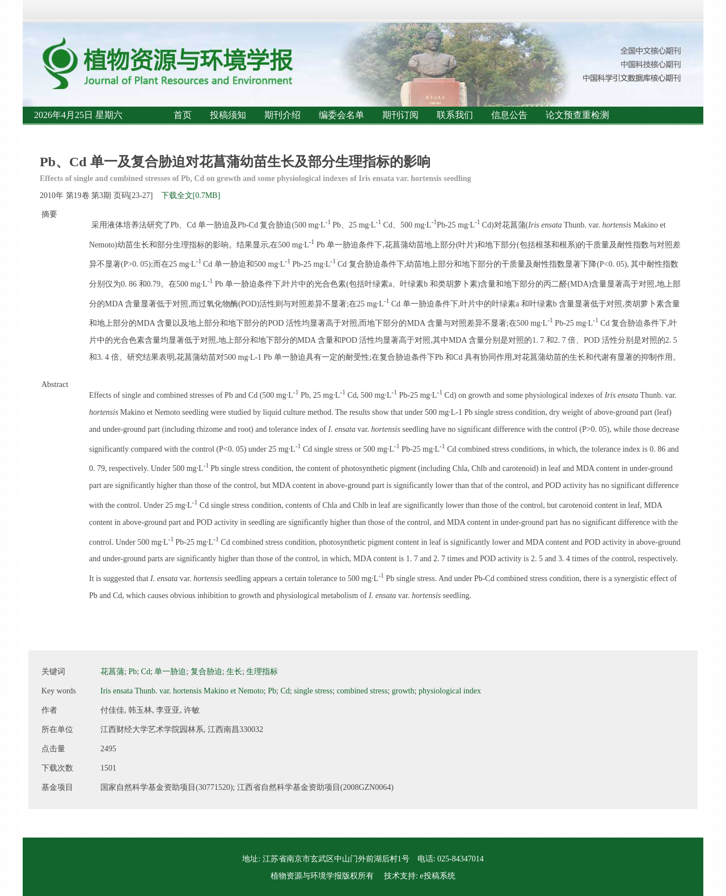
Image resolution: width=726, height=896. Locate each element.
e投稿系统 (437, 876)
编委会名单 (341, 115)
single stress (313, 691)
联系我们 (455, 115)
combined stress (362, 691)
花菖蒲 (112, 671)
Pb (132, 671)
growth (403, 691)
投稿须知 (228, 115)
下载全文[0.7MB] (191, 195)
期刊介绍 (282, 115)
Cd (145, 671)
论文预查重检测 (577, 115)
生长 (234, 671)
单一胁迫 (170, 671)
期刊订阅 (400, 115)
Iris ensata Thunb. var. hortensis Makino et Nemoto (182, 691)
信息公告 (509, 115)
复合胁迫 (206, 671)
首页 (183, 115)
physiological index (450, 691)
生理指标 (262, 671)
